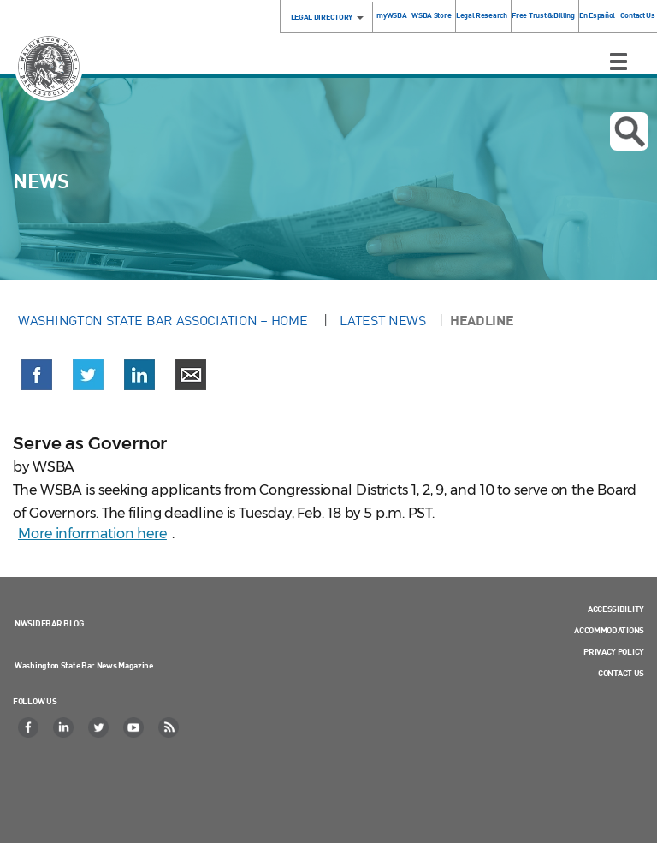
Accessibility (616, 608)
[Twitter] (99, 727)
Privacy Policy (613, 651)
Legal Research (481, 15)
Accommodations (609, 630)
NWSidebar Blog (49, 623)
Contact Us (637, 15)
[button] (36, 378)
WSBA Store (431, 15)
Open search (629, 131)
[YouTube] (134, 727)
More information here (92, 533)
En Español (597, 15)
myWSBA (391, 15)
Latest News (383, 320)
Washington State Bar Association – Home (164, 320)
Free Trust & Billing (543, 15)
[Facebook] (29, 727)
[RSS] (169, 727)
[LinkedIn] (64, 727)
